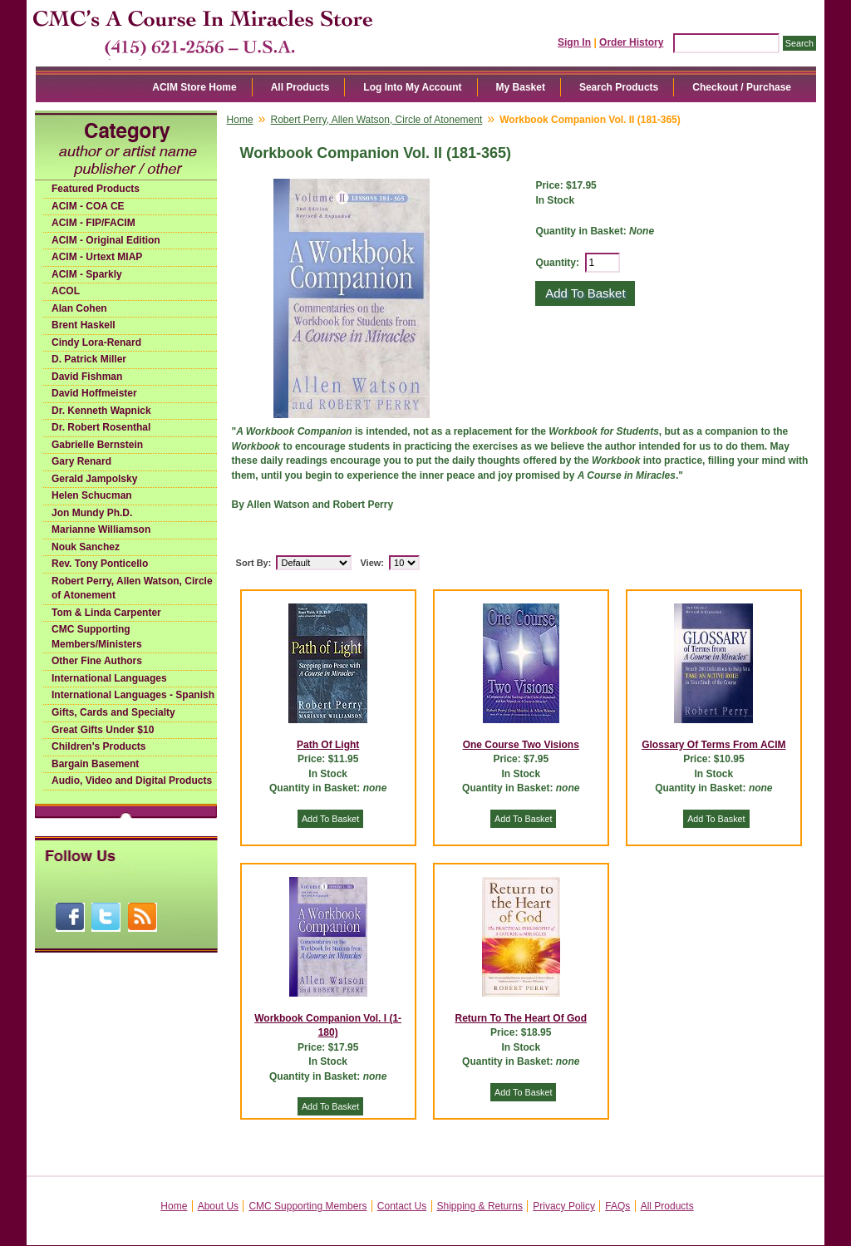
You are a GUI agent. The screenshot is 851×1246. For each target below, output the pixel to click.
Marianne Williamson (101, 529)
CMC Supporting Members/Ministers (97, 636)
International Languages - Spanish (133, 695)
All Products (300, 87)
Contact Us (401, 1206)
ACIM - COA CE (88, 206)
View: (372, 563)
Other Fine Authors (97, 661)
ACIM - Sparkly (87, 274)
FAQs (617, 1206)
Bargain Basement (95, 764)
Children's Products (99, 746)
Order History (631, 42)
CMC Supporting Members (307, 1206)
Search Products (618, 87)
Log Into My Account (412, 87)
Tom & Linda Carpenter (106, 612)
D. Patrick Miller (89, 359)
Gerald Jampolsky (94, 479)
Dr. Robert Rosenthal (101, 427)
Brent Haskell (84, 325)
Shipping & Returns (480, 1206)
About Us (218, 1206)
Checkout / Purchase (741, 87)
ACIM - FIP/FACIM (93, 223)
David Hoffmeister (94, 393)
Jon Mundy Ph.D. (92, 513)
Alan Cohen (79, 308)
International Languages (109, 678)
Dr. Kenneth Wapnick (101, 410)
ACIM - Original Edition (106, 240)
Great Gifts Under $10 (103, 730)
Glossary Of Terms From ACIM (713, 745)
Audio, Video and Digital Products (132, 780)
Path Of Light (328, 745)
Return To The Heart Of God (521, 1018)
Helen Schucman (92, 495)
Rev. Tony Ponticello (100, 563)
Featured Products (96, 189)
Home (240, 120)
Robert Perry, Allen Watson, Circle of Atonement (132, 588)
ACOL (66, 291)
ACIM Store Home (194, 87)
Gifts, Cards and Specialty (113, 712)
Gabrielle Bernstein (97, 445)
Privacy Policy (564, 1206)
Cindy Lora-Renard (96, 342)
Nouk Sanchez (86, 547)
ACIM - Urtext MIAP (97, 257)
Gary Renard (81, 461)
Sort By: (254, 563)
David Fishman (87, 376)
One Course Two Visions (521, 745)
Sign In (574, 42)
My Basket (520, 87)
